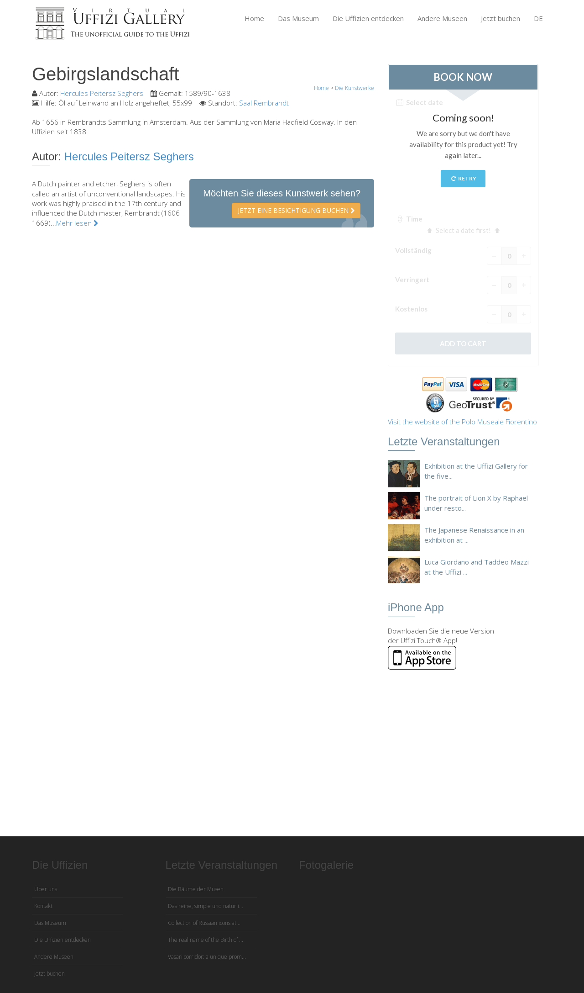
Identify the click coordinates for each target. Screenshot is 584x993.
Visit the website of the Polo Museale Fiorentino (462, 421)
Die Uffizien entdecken (368, 18)
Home (254, 18)
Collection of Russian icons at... (204, 923)
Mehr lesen (77, 222)
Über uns (45, 889)
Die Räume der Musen (196, 889)
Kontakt (43, 906)
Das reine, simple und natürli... (205, 906)
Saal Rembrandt (264, 102)
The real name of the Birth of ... (205, 940)
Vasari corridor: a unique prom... (207, 957)
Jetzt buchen (500, 18)
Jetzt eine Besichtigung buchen (296, 210)
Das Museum (298, 18)
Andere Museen (442, 18)
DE (538, 18)
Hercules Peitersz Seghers (101, 93)
